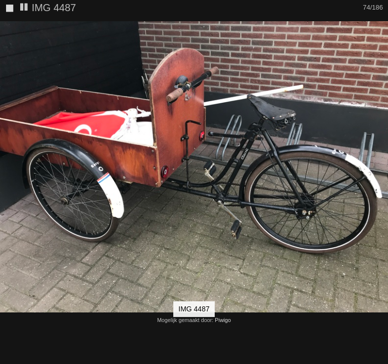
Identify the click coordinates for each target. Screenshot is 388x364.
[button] (379, 26)
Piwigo (223, 320)
